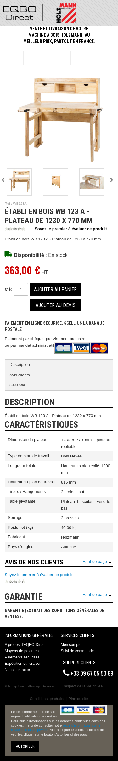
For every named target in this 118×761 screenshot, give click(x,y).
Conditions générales (47, 699)
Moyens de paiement (22, 651)
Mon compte (71, 644)
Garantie (17, 385)
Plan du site (78, 699)
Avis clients (19, 375)
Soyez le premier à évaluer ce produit (56, 229)
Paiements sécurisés (22, 657)
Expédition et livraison (23, 663)
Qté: (8, 289)
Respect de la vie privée (82, 686)
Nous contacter (17, 670)
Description (19, 364)
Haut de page (94, 561)
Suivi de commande (77, 651)
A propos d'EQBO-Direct (25, 644)
